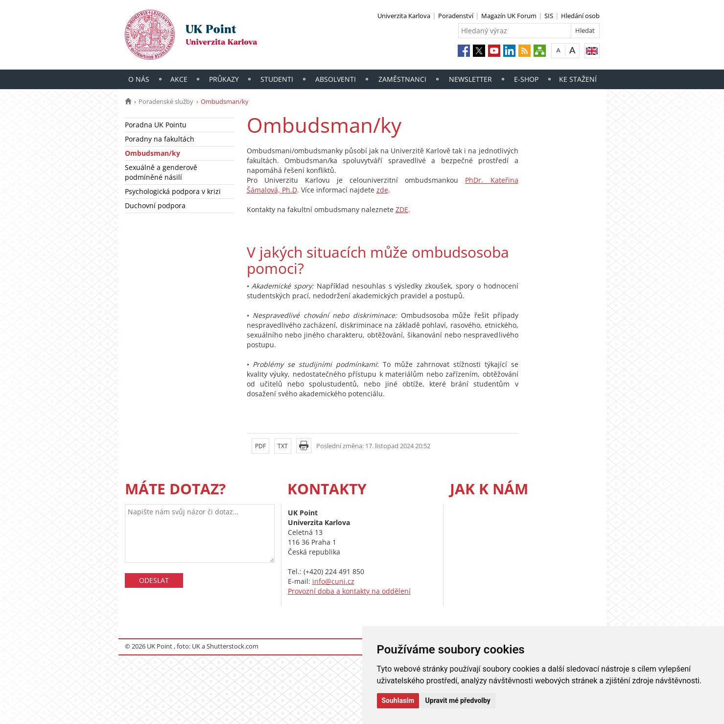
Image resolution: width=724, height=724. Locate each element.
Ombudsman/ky (152, 153)
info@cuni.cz (333, 581)
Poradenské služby (166, 101)
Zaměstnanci (402, 79)
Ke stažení (578, 79)
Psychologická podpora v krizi (173, 191)
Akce (178, 79)
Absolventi (335, 79)
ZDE (402, 209)
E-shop (526, 79)
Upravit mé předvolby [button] (457, 700)
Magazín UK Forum (509, 15)
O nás (138, 79)
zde (382, 189)
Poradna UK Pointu (156, 124)
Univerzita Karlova (403, 15)
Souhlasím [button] (398, 700)
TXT (283, 446)
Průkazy (224, 79)
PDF (260, 446)
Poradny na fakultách (159, 139)
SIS (548, 15)
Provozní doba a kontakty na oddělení (349, 591)
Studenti (276, 79)
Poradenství (455, 15)
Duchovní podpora (155, 205)
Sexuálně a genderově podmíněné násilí (161, 172)
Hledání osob (580, 15)
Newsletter (470, 79)
